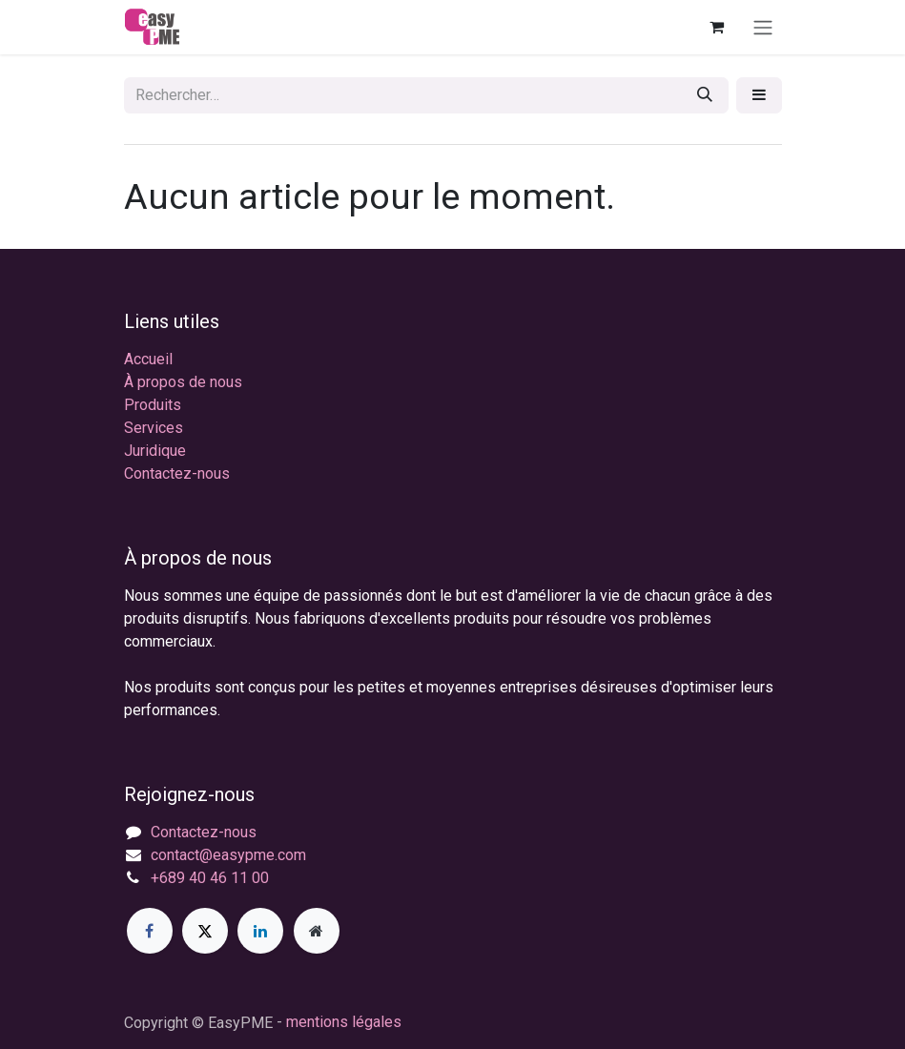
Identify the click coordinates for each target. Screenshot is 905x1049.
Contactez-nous (177, 473)
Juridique (155, 451)
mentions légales (343, 1022)
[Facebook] (150, 931)
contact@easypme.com (228, 855)
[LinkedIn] (260, 931)
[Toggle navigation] (763, 27)
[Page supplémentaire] (316, 931)
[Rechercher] (705, 95)
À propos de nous (183, 382)
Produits (152, 405)
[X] (205, 931)
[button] (759, 95)
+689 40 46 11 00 (210, 878)
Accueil (148, 359)
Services (153, 428)
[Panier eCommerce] (717, 27)
